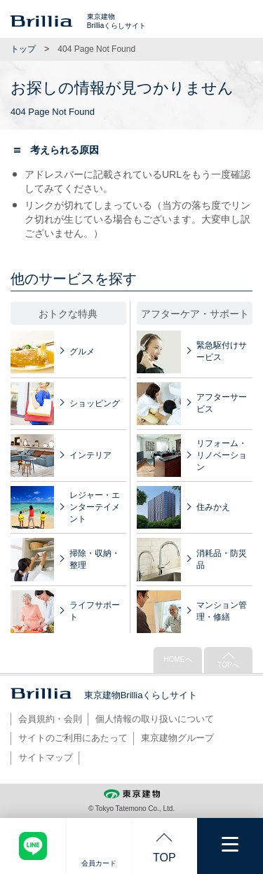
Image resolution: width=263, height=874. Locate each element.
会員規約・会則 (50, 719)
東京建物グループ (177, 738)
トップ (23, 49)
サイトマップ (45, 757)
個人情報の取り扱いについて (154, 719)
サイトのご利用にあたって (73, 738)
